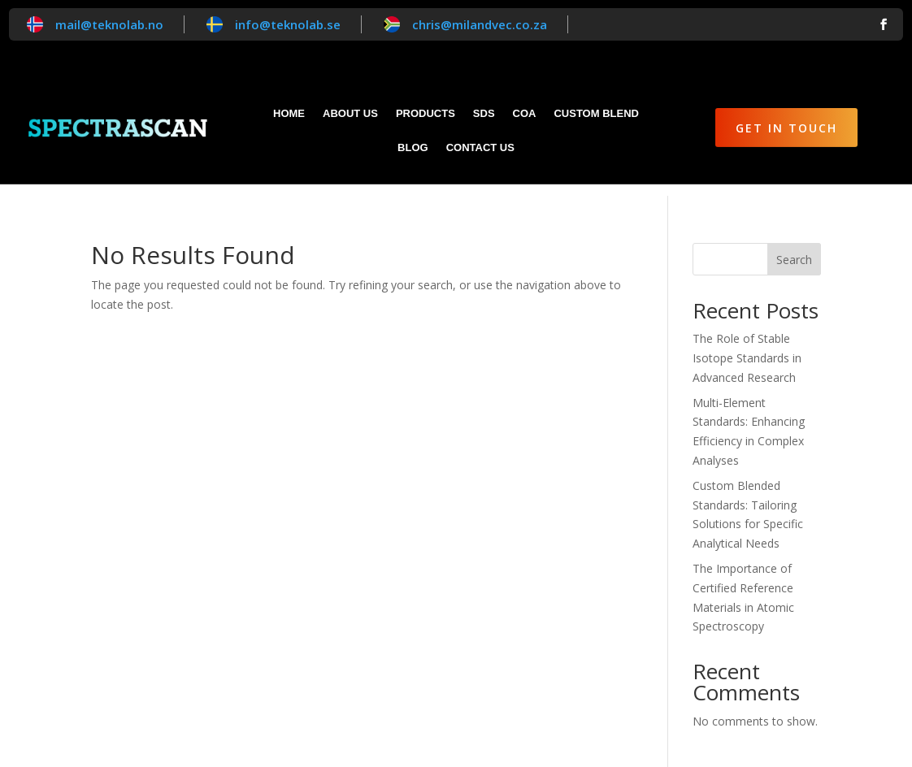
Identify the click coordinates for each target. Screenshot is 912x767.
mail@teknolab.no (109, 24)
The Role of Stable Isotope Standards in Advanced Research (747, 346)
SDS (484, 113)
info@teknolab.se (288, 24)
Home (289, 113)
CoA (524, 113)
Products (425, 113)
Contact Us (480, 148)
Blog (412, 148)
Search (794, 248)
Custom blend (596, 113)
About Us (350, 113)
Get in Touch (786, 128)
